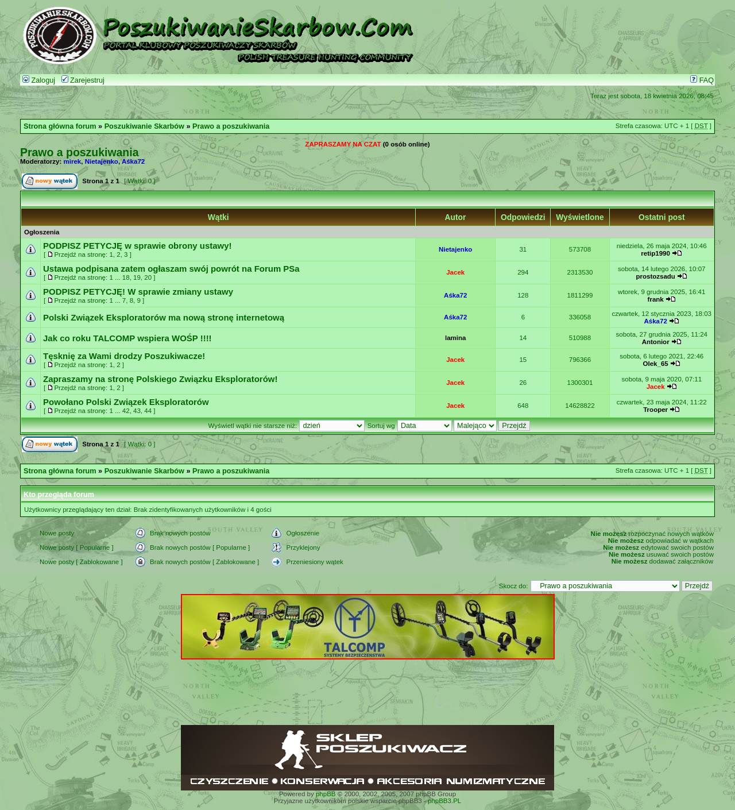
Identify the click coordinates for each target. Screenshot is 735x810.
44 (148, 410)
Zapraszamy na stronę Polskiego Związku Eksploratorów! (160, 379)
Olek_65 (655, 363)
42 (126, 410)
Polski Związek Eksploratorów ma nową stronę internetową (163, 317)
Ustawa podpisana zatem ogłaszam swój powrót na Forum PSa (171, 268)
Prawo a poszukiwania (230, 126)
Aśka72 (133, 161)
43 (137, 410)
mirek (73, 161)
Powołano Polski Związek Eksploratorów (126, 402)
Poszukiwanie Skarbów (144, 126)
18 (126, 277)
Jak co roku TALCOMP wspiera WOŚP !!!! (127, 338)
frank (656, 299)
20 (148, 277)
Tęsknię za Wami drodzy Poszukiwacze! (124, 356)
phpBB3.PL (444, 800)
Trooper (655, 409)
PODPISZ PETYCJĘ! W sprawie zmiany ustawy (138, 291)
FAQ (702, 80)
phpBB (326, 793)
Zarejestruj (83, 80)
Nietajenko (101, 161)
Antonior (656, 341)
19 (137, 277)
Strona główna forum (60, 126)
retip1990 (655, 253)
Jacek (455, 272)
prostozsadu (655, 276)
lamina (455, 337)
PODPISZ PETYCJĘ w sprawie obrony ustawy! (137, 245)
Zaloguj (38, 80)
